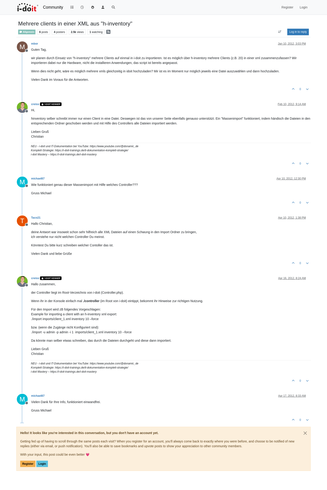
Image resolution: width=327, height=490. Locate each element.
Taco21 (35, 217)
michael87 (38, 178)
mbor (34, 43)
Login (42, 463)
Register (27, 463)
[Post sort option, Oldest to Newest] (280, 32)
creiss (35, 104)
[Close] (305, 433)
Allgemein (26, 31)
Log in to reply (298, 31)
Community (53, 7)
